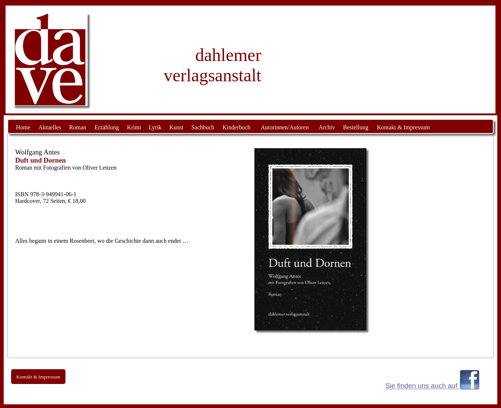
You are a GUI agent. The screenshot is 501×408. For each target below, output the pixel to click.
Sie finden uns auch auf (422, 386)
